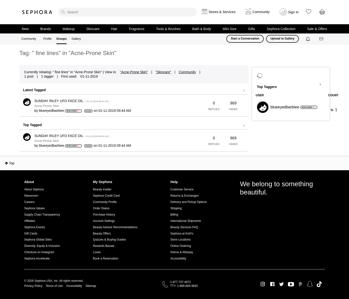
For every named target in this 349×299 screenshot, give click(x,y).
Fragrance (136, 29)
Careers (29, 202)
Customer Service (181, 189)
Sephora (37, 12)
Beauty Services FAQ (184, 227)
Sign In (293, 12)
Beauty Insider (102, 189)
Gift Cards (30, 233)
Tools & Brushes (168, 29)
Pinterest (300, 284)
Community (28, 38)
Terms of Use (54, 286)
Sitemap (90, 286)
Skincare (92, 29)
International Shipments (185, 221)
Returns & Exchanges (184, 195)
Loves (97, 252)
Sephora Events (34, 227)
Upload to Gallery (282, 38)
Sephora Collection (281, 29)
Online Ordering (180, 246)
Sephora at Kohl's (181, 233)
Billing (174, 214)
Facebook (272, 284)
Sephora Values (34, 208)
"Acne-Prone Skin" (134, 72)
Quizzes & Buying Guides (109, 239)
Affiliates (29, 221)
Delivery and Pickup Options (188, 202)
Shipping (176, 208)
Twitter (281, 284)
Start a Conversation (245, 38)
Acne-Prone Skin (46, 106)
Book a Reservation (106, 258)
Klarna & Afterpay (181, 252)
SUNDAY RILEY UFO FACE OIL (71, 101)
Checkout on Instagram (39, 252)
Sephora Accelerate (37, 258)
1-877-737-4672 (180, 282)
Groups (61, 38)
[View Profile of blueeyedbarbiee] (51, 111)
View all (133, 91)
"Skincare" (163, 72)
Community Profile (105, 202)
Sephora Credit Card (106, 195)
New (25, 29)
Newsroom (31, 195)
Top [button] (12, 163)
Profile (47, 38)
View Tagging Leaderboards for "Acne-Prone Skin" (291, 84)
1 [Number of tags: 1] (336, 110)
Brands (45, 29)
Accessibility (178, 258)
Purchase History (104, 214)
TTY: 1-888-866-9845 (184, 286)
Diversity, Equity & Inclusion (42, 246)
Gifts (251, 29)
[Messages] (321, 38)
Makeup (69, 29)
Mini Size (230, 29)
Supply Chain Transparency (42, 214)
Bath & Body (201, 29)
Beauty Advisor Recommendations (115, 227)
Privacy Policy (33, 286)
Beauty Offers (102, 233)
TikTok (319, 284)
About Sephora (34, 189)
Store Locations (180, 239)
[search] (127, 12)
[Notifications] (308, 38)
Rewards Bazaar (104, 246)
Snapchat (310, 284)
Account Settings (104, 221)
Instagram (263, 284)
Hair (114, 29)
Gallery (76, 38)
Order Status (101, 208)
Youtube (291, 284)
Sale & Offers (317, 29)
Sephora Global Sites (38, 239)
